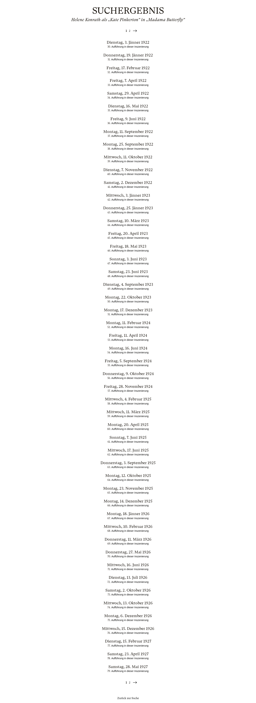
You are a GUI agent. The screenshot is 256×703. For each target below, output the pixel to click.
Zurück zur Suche (128, 698)
